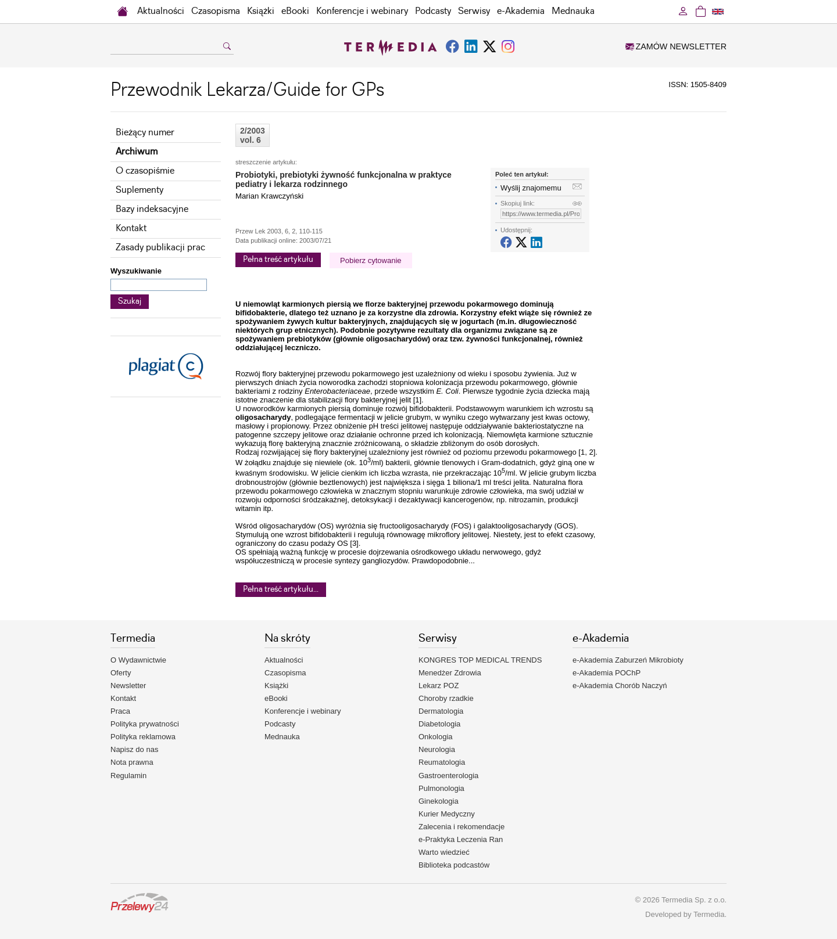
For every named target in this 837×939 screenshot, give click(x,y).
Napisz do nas (134, 749)
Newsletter (128, 685)
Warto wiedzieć (444, 852)
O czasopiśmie (145, 171)
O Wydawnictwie (138, 660)
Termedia (708, 914)
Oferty (120, 672)
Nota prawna (131, 762)
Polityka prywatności (144, 723)
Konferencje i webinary (362, 11)
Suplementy (139, 190)
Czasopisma (215, 11)
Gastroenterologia (448, 775)
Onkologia (436, 736)
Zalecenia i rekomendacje (462, 826)
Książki (260, 11)
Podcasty (433, 11)
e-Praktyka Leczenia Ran (461, 839)
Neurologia (437, 749)
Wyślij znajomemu (530, 188)
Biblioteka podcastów (454, 865)
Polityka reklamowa (143, 736)
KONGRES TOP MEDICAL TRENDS (480, 660)
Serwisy (474, 11)
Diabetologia (439, 723)
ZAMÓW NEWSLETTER (676, 46)
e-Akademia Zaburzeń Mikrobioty (628, 660)
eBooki (295, 11)
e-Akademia (521, 11)
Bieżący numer (145, 133)
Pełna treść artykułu (278, 260)
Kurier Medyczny (447, 814)
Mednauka (573, 11)
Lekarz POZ (439, 685)
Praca (120, 711)
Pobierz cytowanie (371, 260)
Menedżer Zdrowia (450, 672)
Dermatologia (441, 711)
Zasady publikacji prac (160, 248)
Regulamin (128, 775)
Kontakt (131, 228)
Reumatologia (442, 762)
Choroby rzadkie (446, 698)
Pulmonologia (441, 788)
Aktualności (160, 11)
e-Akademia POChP (607, 672)
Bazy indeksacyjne (152, 209)
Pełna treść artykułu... (281, 589)
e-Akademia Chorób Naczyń (620, 685)
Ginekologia (439, 801)
